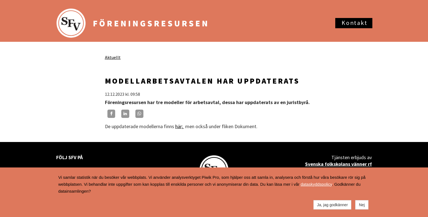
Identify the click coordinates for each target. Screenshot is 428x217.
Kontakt (354, 23)
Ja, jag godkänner (332, 205)
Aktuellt (113, 57)
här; (179, 126)
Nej (362, 205)
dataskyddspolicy (316, 184)
